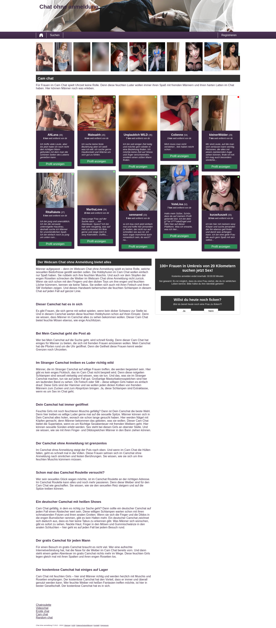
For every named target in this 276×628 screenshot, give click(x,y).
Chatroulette (43, 604)
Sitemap (67, 625)
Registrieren (229, 35)
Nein (211, 311)
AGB (73, 625)
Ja (184, 311)
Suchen (54, 35)
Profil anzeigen (55, 164)
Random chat (44, 617)
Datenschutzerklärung (84, 625)
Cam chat (42, 614)
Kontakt (96, 625)
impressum (105, 625)
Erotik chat (42, 611)
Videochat (42, 608)
